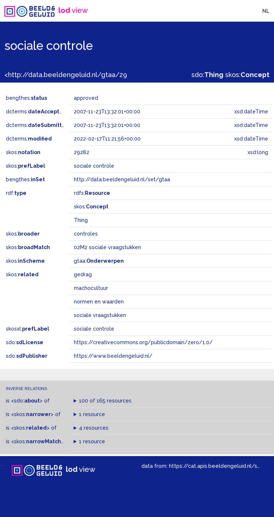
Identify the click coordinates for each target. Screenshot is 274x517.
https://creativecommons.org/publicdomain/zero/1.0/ (143, 342)
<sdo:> (27, 401)
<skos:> (32, 414)
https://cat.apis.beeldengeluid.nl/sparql (219, 466)
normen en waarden (99, 302)
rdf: (16, 193)
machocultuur (91, 288)
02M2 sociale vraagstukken (107, 247)
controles (86, 234)
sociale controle (94, 329)
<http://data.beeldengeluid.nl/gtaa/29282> (73, 75)
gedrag (83, 274)
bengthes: (26, 98)
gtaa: (99, 261)
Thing (81, 220)
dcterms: (36, 111)
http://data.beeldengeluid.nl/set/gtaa (122, 179)
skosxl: (27, 329)
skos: (247, 75)
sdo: (207, 75)
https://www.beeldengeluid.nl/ (113, 356)
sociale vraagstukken (100, 315)
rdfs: (92, 193)
